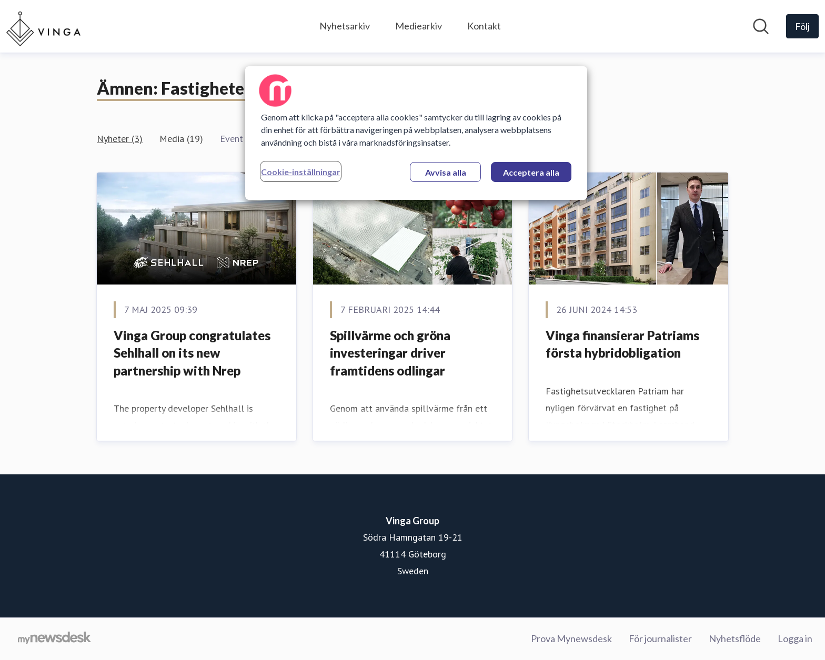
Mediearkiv (418, 26)
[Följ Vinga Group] (802, 26)
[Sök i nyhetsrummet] (760, 26)
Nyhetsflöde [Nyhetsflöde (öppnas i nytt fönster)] (735, 638)
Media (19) (181, 139)
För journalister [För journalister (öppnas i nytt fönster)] (660, 638)
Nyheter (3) (120, 139)
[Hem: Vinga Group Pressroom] (43, 26)
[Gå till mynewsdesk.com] (54, 639)
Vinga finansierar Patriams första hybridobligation (622, 344)
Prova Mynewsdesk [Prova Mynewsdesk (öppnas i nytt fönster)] (571, 638)
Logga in (795, 638)
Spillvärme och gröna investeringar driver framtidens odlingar (390, 353)
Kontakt (484, 26)
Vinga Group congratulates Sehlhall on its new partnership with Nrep (192, 353)
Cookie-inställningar (300, 172)
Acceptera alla (531, 172)
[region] (416, 133)
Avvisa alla (445, 172)
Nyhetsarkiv (344, 26)
